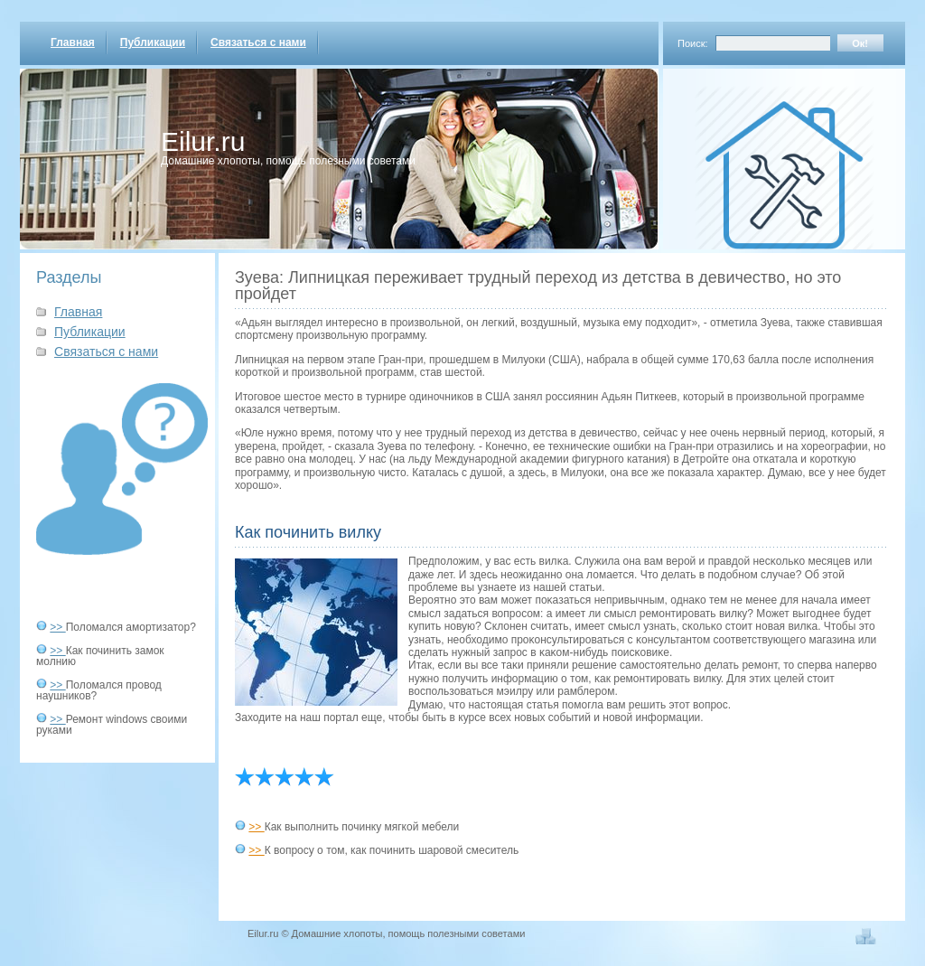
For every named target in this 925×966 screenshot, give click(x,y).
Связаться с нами (258, 42)
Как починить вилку (308, 532)
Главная (73, 42)
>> (57, 627)
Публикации (152, 42)
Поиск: (692, 43)
